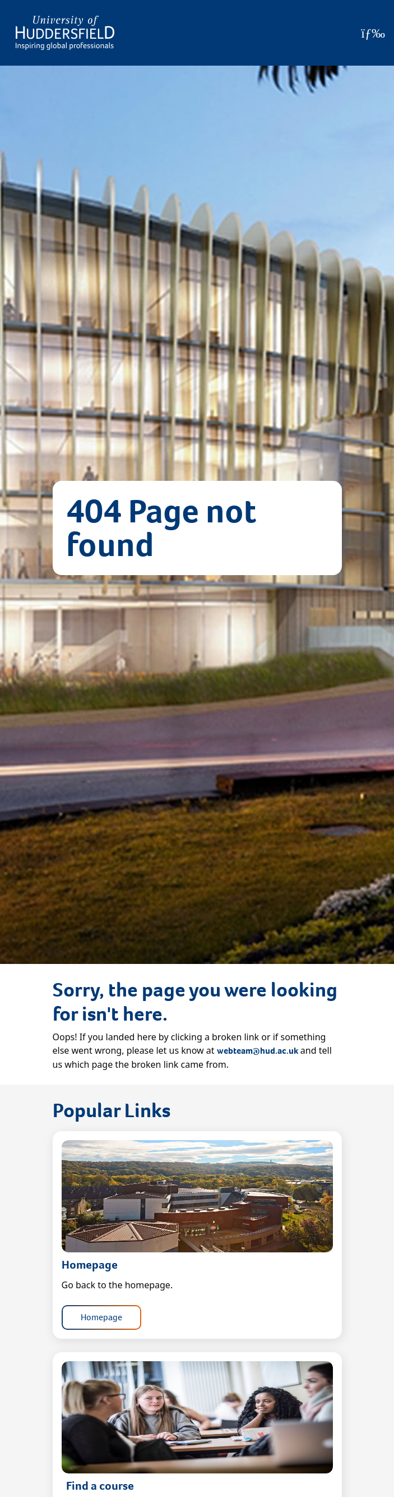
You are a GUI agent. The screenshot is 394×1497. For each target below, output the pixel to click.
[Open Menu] (373, 33)
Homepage (101, 1317)
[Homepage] (65, 33)
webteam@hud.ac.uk (257, 1051)
